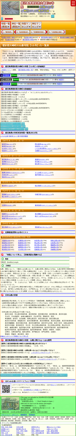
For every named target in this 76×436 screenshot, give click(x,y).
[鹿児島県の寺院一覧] (25, 70)
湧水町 (42, 227)
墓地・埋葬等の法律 (37, 431)
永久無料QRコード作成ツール (32, 390)
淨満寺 (6, 75)
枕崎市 (9, 214)
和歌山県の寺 (55, 240)
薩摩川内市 (12, 172)
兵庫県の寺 (22, 240)
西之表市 (10, 196)
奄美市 (7, 146)
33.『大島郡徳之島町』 (56, 32)
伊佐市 (40, 146)
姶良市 (7, 144)
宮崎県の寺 (38, 249)
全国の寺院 (10, 40)
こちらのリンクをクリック (40, 352)
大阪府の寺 (6, 240)
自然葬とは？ (5, 429)
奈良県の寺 (38, 240)
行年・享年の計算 (6, 435)
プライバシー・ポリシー (10, 415)
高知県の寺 (6, 247)
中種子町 (43, 194)
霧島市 (8, 164)
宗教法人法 (19, 433)
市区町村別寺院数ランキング (10, 123)
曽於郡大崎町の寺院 (47, 40)
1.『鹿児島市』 (8, 32)
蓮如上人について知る (54, 427)
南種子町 (11, 218)
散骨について (35, 429)
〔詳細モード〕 (5, 70)
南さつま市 (44, 216)
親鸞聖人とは (5, 431)
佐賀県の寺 (38, 247)
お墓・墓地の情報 (52, 431)
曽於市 (7, 177)
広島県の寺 (54, 243)
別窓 (23, 123)
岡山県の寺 (38, 243)
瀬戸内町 (43, 175)
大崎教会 (7, 80)
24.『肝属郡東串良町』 (38, 32)
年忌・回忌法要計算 (37, 433)
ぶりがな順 (4, 136)
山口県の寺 (6, 245)
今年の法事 (19, 427)
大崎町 (42, 151)
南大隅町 (45, 214)
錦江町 (42, 164)
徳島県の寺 (22, 245)
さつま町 (42, 172)
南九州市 (12, 216)
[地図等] (59, 75)
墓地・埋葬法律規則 (53, 433)
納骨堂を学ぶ (35, 427)
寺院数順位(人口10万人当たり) (11, 126)
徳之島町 (44, 186)
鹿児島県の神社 (46, 37)
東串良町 (45, 205)
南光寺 (6, 84)
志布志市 (8, 175)
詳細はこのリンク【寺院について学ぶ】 (14, 336)
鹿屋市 (40, 159)
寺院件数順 (24, 136)
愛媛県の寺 (54, 245)
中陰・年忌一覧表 (6, 427)
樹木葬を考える (21, 429)
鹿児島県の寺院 (28, 40)
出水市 (7, 148)
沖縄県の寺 (54, 249)
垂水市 (8, 186)
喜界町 (9, 162)
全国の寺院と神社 (8, 37)
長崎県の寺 (54, 247)
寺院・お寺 (4, 433)
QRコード (54, 385)
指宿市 (8, 151)
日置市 (7, 205)
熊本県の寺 (6, 249)
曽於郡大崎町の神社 (67, 37)
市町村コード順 (14, 136)
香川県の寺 (38, 245)
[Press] (14, 75)
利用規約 (32, 415)
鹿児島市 (9, 159)
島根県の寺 (22, 243)
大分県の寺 (22, 249)
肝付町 (42, 162)
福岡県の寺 (22, 247)
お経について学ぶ (52, 429)
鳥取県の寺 (6, 243)
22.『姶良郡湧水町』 (22, 32)
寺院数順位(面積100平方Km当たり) (12, 129)
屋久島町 (10, 227)
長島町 (9, 194)
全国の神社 (29, 37)
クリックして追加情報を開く (12, 423)
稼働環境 (23, 415)
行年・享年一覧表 (21, 431)
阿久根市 (41, 144)
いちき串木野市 (46, 148)
